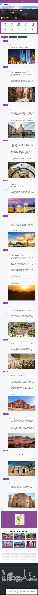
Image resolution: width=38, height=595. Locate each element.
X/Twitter (19, 583)
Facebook (19, 579)
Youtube (19, 585)
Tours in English (28, 2)
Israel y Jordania (10, 10)
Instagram (19, 581)
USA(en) (35, 2)
